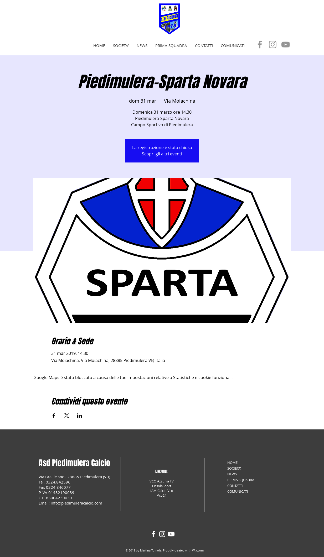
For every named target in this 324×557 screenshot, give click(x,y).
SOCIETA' (234, 468)
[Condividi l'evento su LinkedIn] (79, 415)
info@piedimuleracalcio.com (76, 503)
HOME (232, 462)
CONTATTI (235, 485)
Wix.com (198, 550)
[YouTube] (285, 44)
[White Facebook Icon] (153, 534)
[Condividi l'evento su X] (66, 415)
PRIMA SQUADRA (240, 479)
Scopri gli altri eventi (162, 154)
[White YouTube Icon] (171, 534)
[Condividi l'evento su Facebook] (53, 415)
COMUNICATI (237, 491)
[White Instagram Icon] (162, 534)
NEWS (232, 474)
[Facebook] (260, 44)
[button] (121, 45)
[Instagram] (273, 44)
